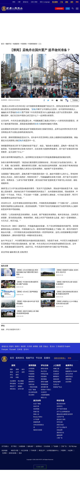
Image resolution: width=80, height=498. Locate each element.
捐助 (66, 2)
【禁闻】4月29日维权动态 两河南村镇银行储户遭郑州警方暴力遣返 (27, 272)
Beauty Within (37, 417)
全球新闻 (31, 368)
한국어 (26, 349)
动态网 (70, 450)
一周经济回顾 (33, 387)
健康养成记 (69, 376)
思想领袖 (44, 379)
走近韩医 (68, 381)
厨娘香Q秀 (36, 422)
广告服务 (55, 446)
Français (5, 349)
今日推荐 (21, 383)
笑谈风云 (56, 371)
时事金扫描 (44, 374)
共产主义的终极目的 (63, 411)
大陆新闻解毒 (45, 395)
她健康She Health (71, 371)
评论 (11, 375)
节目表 (39, 358)
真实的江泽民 (61, 419)
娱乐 (23, 369)
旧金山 (45, 346)
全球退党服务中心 (53, 450)
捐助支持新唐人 (60, 358)
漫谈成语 (56, 379)
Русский (12, 349)
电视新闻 (16, 44)
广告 (61, 2)
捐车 (72, 2)
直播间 (47, 358)
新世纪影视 (12, 453)
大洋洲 (29, 346)
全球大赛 (21, 389)
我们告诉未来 (61, 403)
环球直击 (31, 371)
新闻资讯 (20, 358)
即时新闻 (13, 383)
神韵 (13, 2)
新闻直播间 (60, 8)
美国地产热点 (57, 387)
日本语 (19, 349)
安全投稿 (47, 446)
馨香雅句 (56, 376)
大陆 (11, 377)
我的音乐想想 (37, 430)
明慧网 (63, 450)
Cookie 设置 (40, 467)
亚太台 (52, 346)
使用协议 (39, 446)
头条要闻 (13, 381)
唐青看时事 (44, 387)
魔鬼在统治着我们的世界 (65, 414)
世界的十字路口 (46, 389)
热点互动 (44, 371)
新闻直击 (31, 379)
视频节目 (8, 44)
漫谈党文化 (60, 432)
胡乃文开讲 (69, 374)
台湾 (17, 372)
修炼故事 (59, 435)
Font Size (61, 100)
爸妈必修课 (57, 381)
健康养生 (69, 365)
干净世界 (33, 450)
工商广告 (59, 438)
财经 (17, 375)
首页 (2, 44)
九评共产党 (60, 417)
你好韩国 (36, 409)
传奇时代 (59, 406)
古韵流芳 (56, 374)
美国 (11, 372)
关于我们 (14, 446)
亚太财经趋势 (33, 392)
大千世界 (36, 419)
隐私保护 (30, 446)
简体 (36, 2)
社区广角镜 (32, 389)
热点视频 (21, 381)
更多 (20, 453)
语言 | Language (45, 2)
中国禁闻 (23, 44)
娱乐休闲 (37, 400)
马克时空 (44, 392)
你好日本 (36, 406)
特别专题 (60, 400)
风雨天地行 (60, 425)
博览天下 (13, 386)
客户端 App (73, 446)
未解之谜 (56, 368)
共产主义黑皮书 (62, 427)
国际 (11, 369)
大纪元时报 (24, 450)
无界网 (4, 453)
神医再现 (68, 379)
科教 (17, 377)
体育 (23, 372)
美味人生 (36, 414)
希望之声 (42, 450)
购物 (77, 2)
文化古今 (56, 384)
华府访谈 (31, 384)
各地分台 (25, 2)
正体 (32, 2)
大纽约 (11, 346)
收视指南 (22, 446)
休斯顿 (35, 346)
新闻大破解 (44, 381)
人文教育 (57, 365)
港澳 (17, 369)
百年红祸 (59, 422)
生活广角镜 (37, 403)
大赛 (19, 2)
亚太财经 (31, 395)
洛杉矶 (23, 346)
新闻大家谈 (44, 368)
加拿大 (19, 112)
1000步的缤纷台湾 (38, 426)
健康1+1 (68, 368)
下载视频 (75, 100)
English (67, 346)
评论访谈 (44, 365)
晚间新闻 (31, 376)
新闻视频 (32, 365)
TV (68, 8)
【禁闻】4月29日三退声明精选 (27, 292)
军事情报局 (44, 384)
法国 (40, 346)
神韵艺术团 (14, 450)
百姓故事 (59, 430)
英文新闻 (55, 2)
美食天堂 (36, 411)
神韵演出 (13, 389)
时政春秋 (44, 376)
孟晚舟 (34, 109)
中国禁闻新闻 (32, 44)
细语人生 (44, 397)
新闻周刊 (31, 381)
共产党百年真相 (62, 409)
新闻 (13, 365)
